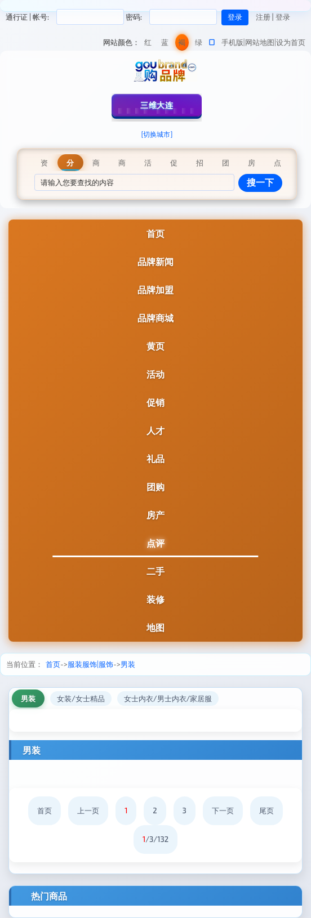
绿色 (198, 44)
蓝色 (164, 44)
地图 (155, 627)
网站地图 (259, 42)
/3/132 (155, 839)
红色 (148, 44)
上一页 (88, 810)
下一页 (223, 810)
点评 (155, 543)
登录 (283, 16)
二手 (155, 571)
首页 (155, 233)
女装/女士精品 (81, 698)
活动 (155, 374)
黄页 (155, 346)
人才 (155, 430)
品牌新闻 (155, 261)
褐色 (181, 44)
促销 (155, 402)
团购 (155, 486)
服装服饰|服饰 (90, 664)
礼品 (155, 458)
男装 (128, 664)
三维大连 (156, 105)
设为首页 (290, 42)
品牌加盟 (155, 289)
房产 (155, 514)
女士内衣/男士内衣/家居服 (168, 698)
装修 (155, 599)
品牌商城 (155, 317)
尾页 (266, 810)
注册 (263, 16)
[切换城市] (156, 134)
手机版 (232, 42)
